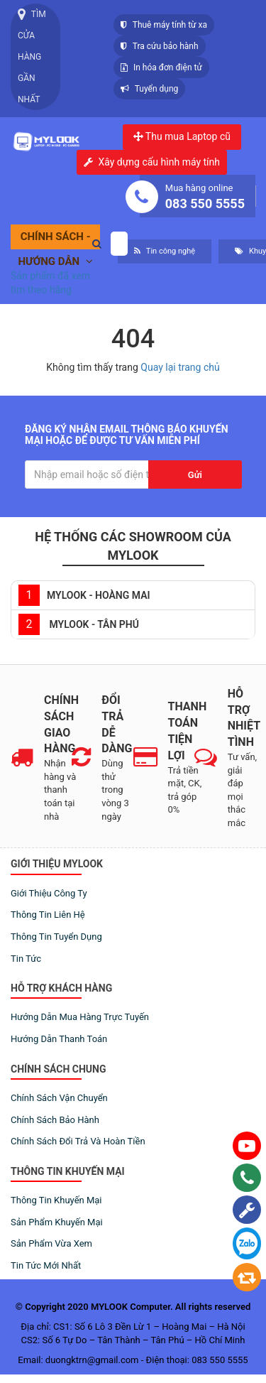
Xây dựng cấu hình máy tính (159, 162)
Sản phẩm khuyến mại (57, 1222)
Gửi (195, 475)
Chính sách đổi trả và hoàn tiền (78, 1141)
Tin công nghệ (164, 251)
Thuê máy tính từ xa (164, 25)
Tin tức (26, 958)
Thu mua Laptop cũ (182, 136)
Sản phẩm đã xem (50, 275)
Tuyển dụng (149, 89)
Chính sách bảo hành (55, 1119)
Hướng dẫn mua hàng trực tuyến (80, 1017)
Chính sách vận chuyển (59, 1097)
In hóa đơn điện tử (161, 67)
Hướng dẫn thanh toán (59, 1039)
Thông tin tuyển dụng (56, 936)
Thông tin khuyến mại (56, 1200)
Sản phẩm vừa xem (51, 1243)
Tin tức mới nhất (46, 1265)
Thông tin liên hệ (48, 914)
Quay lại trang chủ (179, 367)
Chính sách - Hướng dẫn (55, 239)
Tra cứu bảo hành (160, 46)
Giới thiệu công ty (49, 893)
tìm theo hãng (41, 289)
